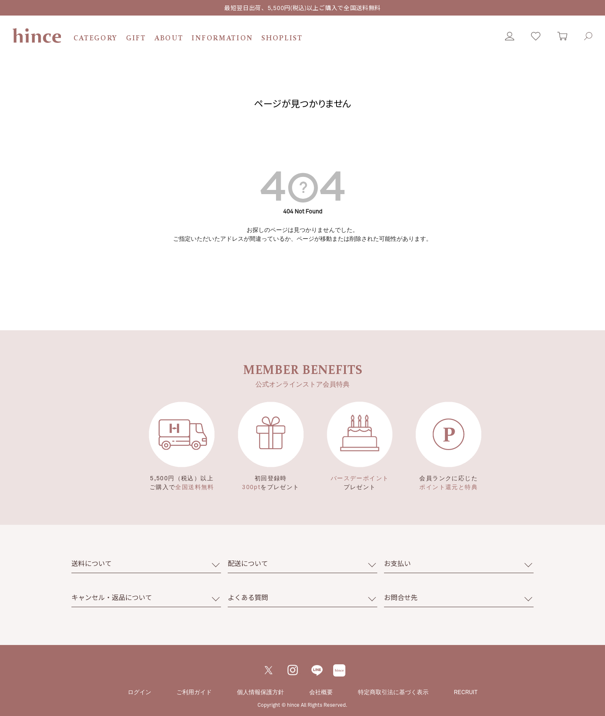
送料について (91, 563)
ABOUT (169, 38)
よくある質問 (248, 597)
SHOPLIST (282, 38)
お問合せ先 (401, 597)
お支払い (397, 563)
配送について (248, 563)
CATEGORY (96, 38)
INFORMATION (222, 38)
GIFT (136, 38)
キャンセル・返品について (111, 597)
